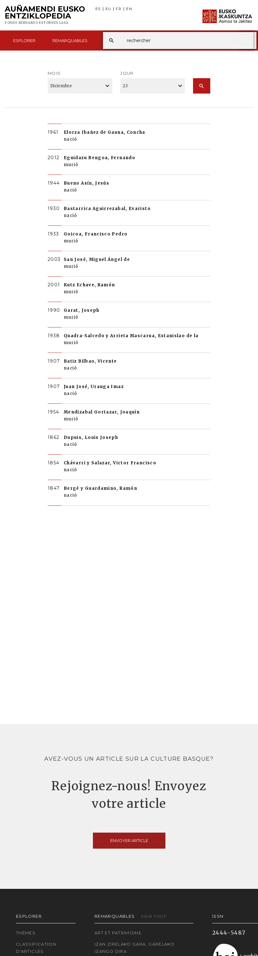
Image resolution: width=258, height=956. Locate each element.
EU (108, 9)
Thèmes (25, 932)
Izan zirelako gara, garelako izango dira (134, 948)
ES (98, 9)
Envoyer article (129, 840)
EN (129, 9)
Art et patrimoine (118, 932)
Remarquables (70, 40)
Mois (54, 73)
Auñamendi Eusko (45, 15)
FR (118, 9)
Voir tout (153, 916)
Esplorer (24, 40)
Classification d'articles (36, 948)
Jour (126, 73)
